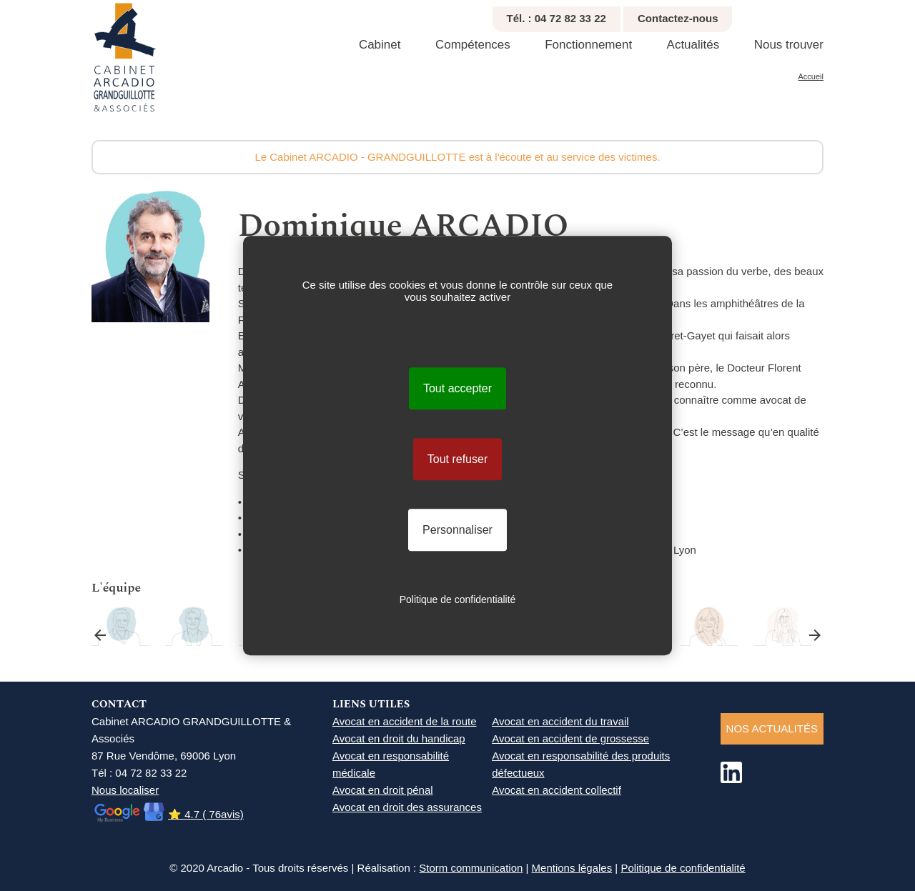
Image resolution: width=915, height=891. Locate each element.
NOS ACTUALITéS (772, 728)
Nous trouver (789, 44)
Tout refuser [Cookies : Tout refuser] (457, 459)
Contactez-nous (678, 18)
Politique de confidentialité (682, 868)
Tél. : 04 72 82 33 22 (556, 18)
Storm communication (471, 868)
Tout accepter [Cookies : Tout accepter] (457, 388)
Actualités (693, 44)
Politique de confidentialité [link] (458, 599)
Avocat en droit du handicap (398, 738)
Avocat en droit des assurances (407, 807)
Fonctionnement (588, 44)
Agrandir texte (817, 15)
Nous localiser (125, 790)
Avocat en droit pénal (382, 790)
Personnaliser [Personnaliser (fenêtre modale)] (457, 530)
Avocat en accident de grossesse (570, 738)
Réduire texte (801, 15)
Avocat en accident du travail (560, 721)
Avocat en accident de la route (404, 721)
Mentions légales (572, 868)
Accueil (811, 76)
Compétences (472, 44)
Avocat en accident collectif (556, 790)
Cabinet (380, 44)
